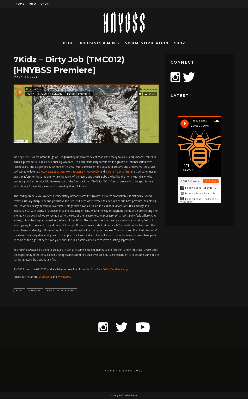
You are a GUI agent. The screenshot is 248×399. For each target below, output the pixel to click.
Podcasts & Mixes (99, 43)
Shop (45, 3)
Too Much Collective (61, 291)
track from (118, 171)
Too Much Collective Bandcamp (109, 269)
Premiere (35, 291)
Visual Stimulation (146, 43)
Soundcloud (45, 276)
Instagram (64, 276)
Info (32, 3)
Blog (68, 43)
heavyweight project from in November (70, 171)
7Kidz (19, 291)
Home (20, 3)
